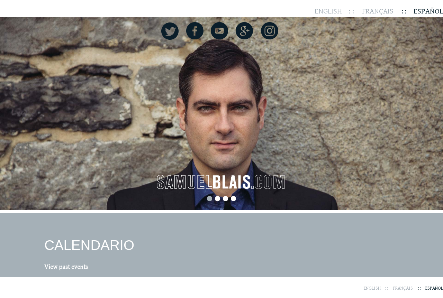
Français (378, 11)
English (328, 11)
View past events (66, 267)
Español (428, 11)
